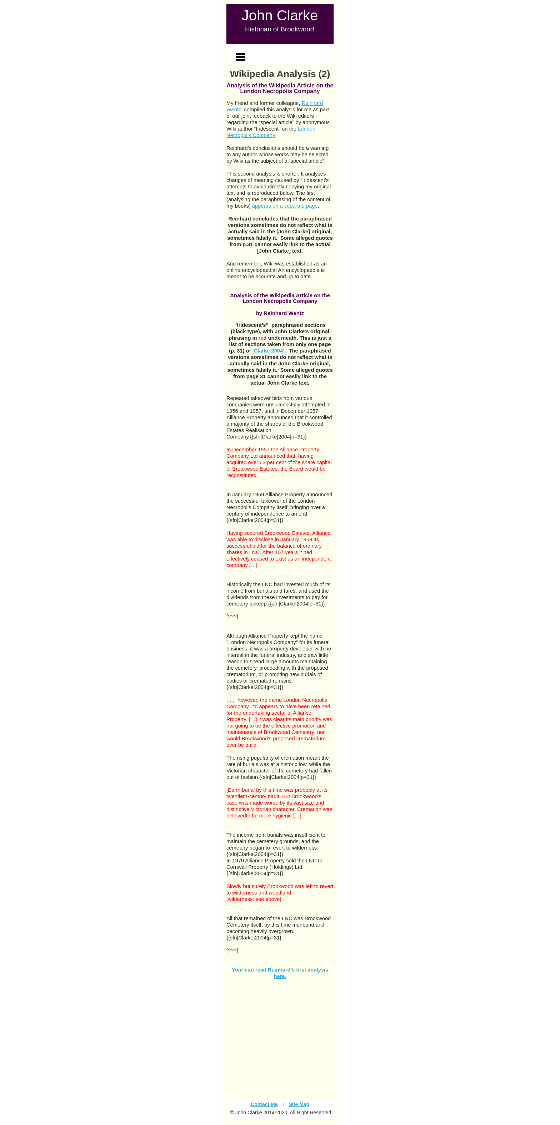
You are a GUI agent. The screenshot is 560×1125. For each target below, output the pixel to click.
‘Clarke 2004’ (268, 351)
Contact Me (264, 1104)
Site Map (299, 1104)
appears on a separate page (285, 206)
